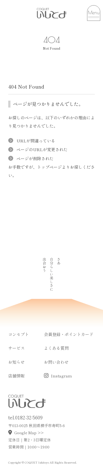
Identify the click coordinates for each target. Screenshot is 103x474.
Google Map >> (26, 432)
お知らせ (16, 362)
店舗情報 (16, 376)
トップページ (49, 167)
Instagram (58, 376)
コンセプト (18, 334)
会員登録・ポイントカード (68, 334)
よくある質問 (56, 348)
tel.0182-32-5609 (25, 417)
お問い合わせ (56, 362)
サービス (16, 348)
